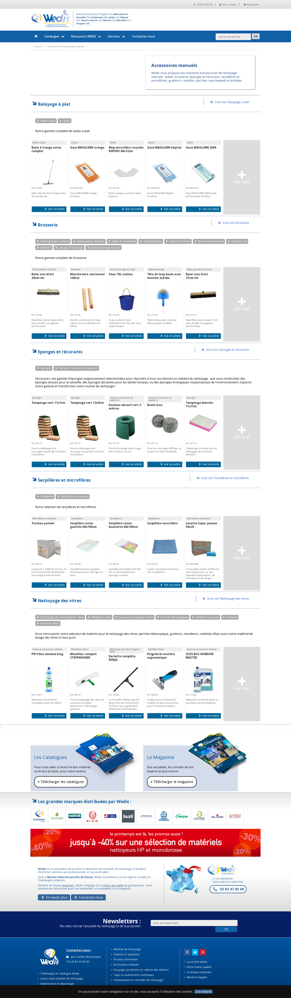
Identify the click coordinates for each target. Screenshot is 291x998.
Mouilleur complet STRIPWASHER (83, 655)
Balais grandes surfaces (54, 241)
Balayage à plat (54, 104)
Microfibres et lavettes (75, 496)
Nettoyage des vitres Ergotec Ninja (62, 617)
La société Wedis (195, 962)
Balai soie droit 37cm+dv (197, 275)
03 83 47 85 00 (203, 4)
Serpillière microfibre (162, 523)
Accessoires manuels (125, 964)
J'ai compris (204, 992)
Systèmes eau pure (207, 617)
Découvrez (86, 36)
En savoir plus (54, 897)
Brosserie (48, 225)
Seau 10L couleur (121, 274)
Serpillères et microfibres (64, 480)
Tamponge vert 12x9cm (87, 403)
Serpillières (46, 496)
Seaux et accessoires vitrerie (136, 617)
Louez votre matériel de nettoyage (60, 978)
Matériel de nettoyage (126, 949)
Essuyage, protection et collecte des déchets (140, 969)
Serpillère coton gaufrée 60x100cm (83, 525)
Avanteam (68, 885)
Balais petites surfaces (90, 241)
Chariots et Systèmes (125, 954)
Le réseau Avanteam (197, 972)
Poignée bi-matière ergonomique (161, 655)
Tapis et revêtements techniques (132, 975)
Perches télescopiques (174, 617)
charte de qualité (113, 885)
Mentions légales (195, 977)
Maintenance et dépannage (56, 983)
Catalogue (54, 36)
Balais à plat (47, 120)
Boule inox (154, 405)
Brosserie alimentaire (211, 241)
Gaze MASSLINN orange (87, 147)
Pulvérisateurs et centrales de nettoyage (137, 980)
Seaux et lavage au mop (105, 247)
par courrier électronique (83, 956)
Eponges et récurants (60, 352)
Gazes (66, 120)
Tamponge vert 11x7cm (48, 403)
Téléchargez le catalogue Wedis (58, 973)
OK (226, 929)
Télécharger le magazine (172, 782)
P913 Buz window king (47, 654)
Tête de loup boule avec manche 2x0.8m (164, 275)
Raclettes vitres (49, 623)
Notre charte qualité (197, 967)
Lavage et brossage (71, 247)
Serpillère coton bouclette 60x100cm (123, 525)
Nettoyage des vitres (59, 601)
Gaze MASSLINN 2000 (201, 147)
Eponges (45, 368)
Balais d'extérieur (180, 241)
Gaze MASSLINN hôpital (164, 147)
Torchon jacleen (43, 523)
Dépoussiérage (152, 241)
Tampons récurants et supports (78, 368)
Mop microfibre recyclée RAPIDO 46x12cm (126, 149)
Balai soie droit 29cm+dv (43, 275)
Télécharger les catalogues (61, 782)
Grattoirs (231, 617)
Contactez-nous (143, 36)
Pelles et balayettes (124, 241)
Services (117, 36)
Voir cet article (55, 209)
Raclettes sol (239, 241)
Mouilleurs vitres (101, 617)
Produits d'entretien (124, 959)
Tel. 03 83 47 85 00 (77, 961)
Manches (45, 247)
